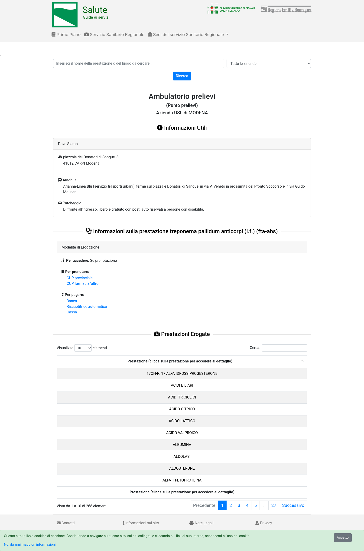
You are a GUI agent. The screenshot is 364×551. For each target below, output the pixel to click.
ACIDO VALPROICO (182, 433)
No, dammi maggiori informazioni (30, 544)
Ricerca (182, 76)
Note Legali (201, 523)
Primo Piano (66, 34)
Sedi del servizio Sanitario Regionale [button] (186, 34)
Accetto (343, 537)
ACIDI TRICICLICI (182, 397)
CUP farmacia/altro (82, 283)
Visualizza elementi (82, 348)
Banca (72, 301)
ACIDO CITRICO (182, 409)
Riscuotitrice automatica (87, 306)
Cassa (72, 312)
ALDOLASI (182, 456)
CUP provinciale (80, 278)
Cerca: (278, 348)
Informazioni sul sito (141, 523)
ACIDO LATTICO (182, 421)
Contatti (66, 523)
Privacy (263, 523)
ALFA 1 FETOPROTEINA (182, 480)
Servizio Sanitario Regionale (114, 34)
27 (273, 505)
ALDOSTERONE (182, 468)
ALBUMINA (182, 444)
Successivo (293, 505)
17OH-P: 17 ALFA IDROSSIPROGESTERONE (181, 373)
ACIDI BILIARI (182, 385)
